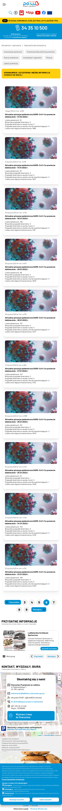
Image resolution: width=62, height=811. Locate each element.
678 (25, 162)
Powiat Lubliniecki (21, 13)
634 (25, 263)
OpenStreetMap (49, 735)
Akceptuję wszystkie (16, 799)
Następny (52, 656)
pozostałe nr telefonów (32, 702)
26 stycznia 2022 (11, 416)
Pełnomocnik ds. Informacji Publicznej (14, 741)
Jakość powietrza (11, 63)
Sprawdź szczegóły (49, 648)
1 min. (17, 111)
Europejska (49, 13)
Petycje (49, 58)
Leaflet (40, 735)
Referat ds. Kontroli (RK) (9, 745)
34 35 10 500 (34, 28)
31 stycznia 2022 (10, 162)
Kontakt (35, 805)
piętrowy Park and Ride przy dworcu (21, 729)
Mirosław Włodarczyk (38, 809)
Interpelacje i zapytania (32, 58)
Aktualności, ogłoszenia (11, 45)
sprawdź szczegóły (19, 37)
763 (25, 568)
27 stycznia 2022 (10, 365)
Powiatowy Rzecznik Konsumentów (41, 52)
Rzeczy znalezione (11, 58)
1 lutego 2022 (9, 111)
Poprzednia (14, 602)
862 (25, 365)
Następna (37, 609)
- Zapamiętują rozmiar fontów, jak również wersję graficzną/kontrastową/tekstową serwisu (23, 790)
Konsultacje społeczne (13, 52)
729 (25, 518)
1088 (25, 416)
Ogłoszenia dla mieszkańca (35, 45)
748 (25, 467)
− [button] (59, 678)
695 (22, 111)
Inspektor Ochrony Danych (10, 739)
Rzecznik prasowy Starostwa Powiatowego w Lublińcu (16, 750)
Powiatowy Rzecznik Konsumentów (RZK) (15, 743)
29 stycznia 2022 (11, 263)
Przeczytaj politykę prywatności (13, 779)
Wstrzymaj (10, 656)
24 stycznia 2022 (11, 518)
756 (25, 314)
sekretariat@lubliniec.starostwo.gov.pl (27, 693)
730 (25, 213)
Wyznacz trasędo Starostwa (24, 716)
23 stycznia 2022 (11, 568)
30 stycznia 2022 (11, 213)
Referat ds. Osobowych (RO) (10, 747)
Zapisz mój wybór (45, 799)
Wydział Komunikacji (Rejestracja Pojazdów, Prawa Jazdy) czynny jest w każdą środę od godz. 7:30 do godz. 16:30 (31, 20)
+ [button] (59, 675)
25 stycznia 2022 (11, 467)
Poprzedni (38, 656)
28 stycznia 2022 (11, 314)
